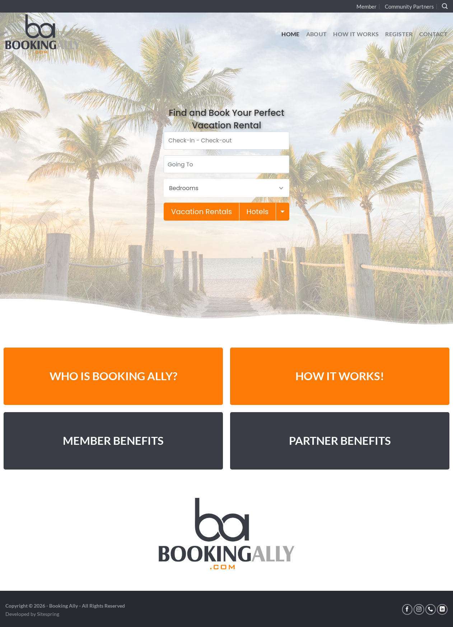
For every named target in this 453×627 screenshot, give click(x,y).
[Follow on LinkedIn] (442, 609)
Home (290, 33)
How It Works (356, 33)
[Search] (445, 6)
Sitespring (48, 614)
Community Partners (409, 6)
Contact (433, 33)
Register (399, 33)
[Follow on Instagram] (419, 609)
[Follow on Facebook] (407, 609)
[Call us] (430, 609)
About (316, 33)
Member (366, 6)
